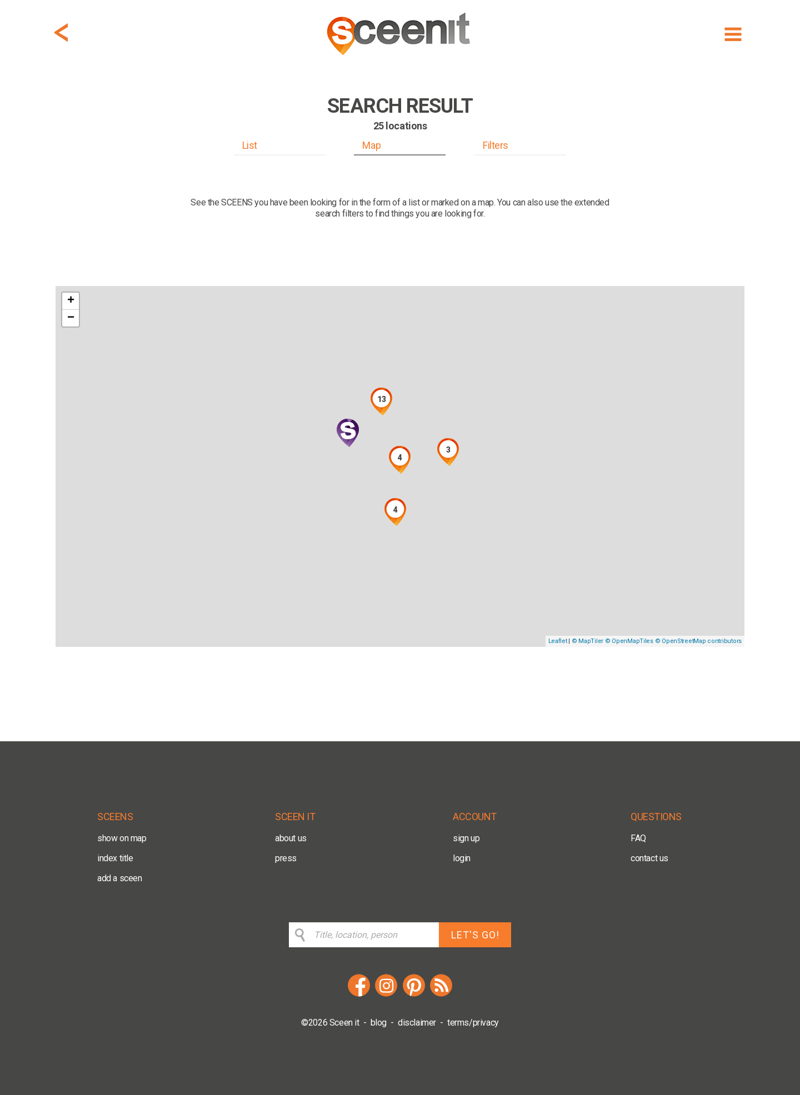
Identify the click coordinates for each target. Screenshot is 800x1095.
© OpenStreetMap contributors (698, 641)
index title (115, 858)
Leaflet (557, 641)
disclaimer (417, 1022)
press (286, 858)
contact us (649, 858)
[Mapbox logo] (83, 637)
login (462, 858)
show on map (122, 838)
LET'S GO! (475, 935)
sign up (466, 838)
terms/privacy (473, 1022)
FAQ (638, 838)
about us (291, 838)
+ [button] (70, 301)
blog (379, 1022)
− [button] (70, 318)
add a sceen (119, 878)
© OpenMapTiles (629, 641)
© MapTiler (587, 641)
